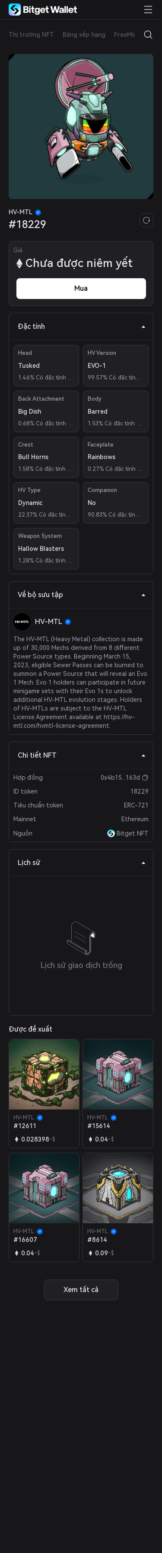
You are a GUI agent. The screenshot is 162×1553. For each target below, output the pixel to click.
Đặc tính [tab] (82, 326)
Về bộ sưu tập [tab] (82, 595)
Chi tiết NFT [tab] (82, 755)
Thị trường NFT (31, 34)
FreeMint (127, 34)
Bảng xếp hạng (84, 34)
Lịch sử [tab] (82, 862)
